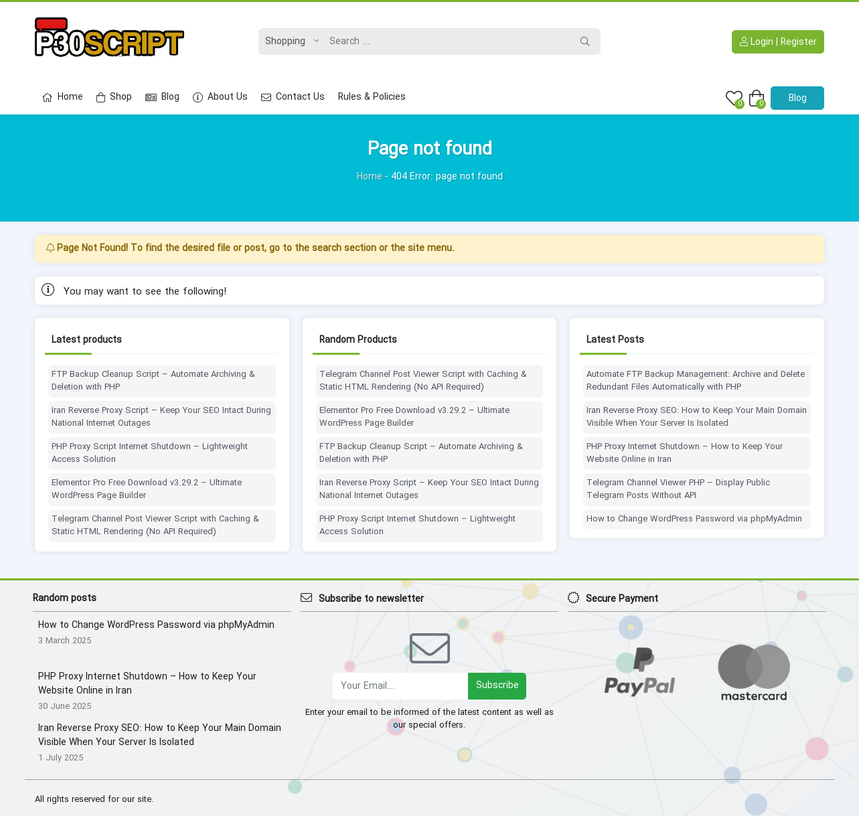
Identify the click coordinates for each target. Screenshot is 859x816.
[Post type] (288, 41)
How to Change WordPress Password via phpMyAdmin (694, 519)
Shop (114, 97)
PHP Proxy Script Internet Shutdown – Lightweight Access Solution (150, 453)
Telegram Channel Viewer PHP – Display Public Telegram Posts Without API (678, 490)
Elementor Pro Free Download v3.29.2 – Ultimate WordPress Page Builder (147, 490)
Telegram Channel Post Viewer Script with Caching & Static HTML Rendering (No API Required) (155, 526)
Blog (162, 97)
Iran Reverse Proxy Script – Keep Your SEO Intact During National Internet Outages (161, 417)
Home (62, 97)
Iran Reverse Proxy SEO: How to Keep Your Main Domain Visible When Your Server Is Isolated (697, 417)
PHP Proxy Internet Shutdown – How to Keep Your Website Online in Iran (685, 453)
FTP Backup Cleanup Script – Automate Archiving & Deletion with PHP (153, 381)
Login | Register (778, 42)
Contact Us (293, 97)
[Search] (446, 41)
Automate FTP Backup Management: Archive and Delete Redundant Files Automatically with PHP (696, 381)
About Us (220, 97)
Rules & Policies (372, 97)
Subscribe (497, 685)
